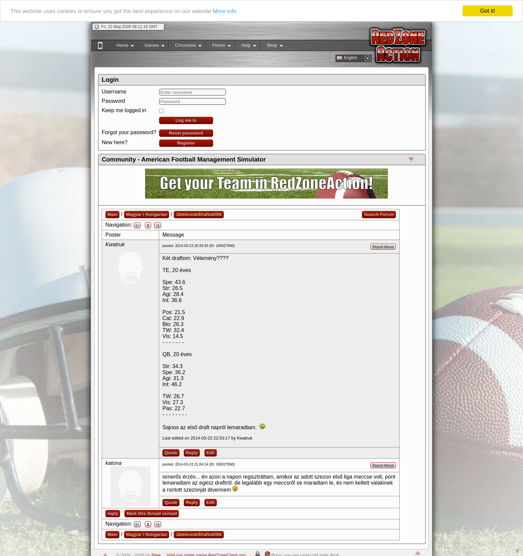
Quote (170, 452)
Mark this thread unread (151, 513)
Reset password (186, 132)
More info (224, 11)
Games (150, 46)
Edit (210, 452)
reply (112, 513)
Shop (271, 46)
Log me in (185, 120)
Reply (192, 452)
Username (114, 91)
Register (186, 143)
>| (157, 225)
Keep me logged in (124, 110)
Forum (217, 46)
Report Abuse (383, 247)
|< (137, 225)
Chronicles (185, 46)
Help (245, 46)
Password (113, 101)
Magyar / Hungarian (146, 214)
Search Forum (379, 214)
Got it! (487, 11)
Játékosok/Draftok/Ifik (199, 214)
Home (121, 46)
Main (112, 214)
